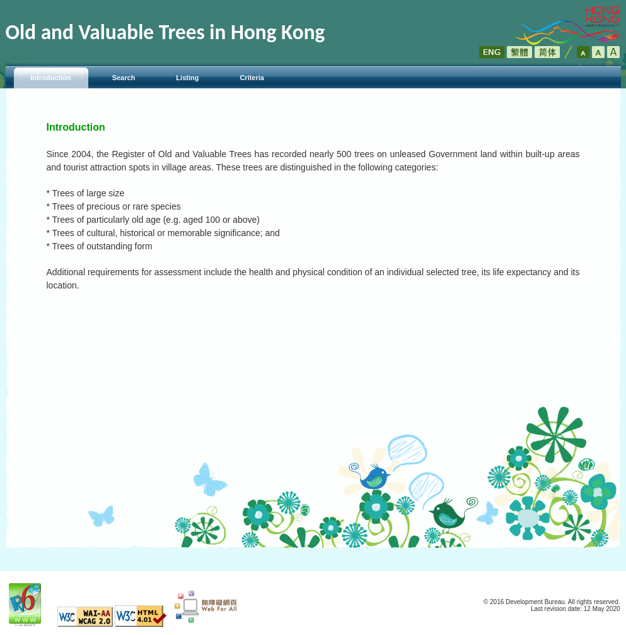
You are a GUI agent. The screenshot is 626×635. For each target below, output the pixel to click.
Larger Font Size (598, 52)
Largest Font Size (613, 52)
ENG (492, 52)
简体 (547, 52)
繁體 (519, 52)
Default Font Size (583, 52)
